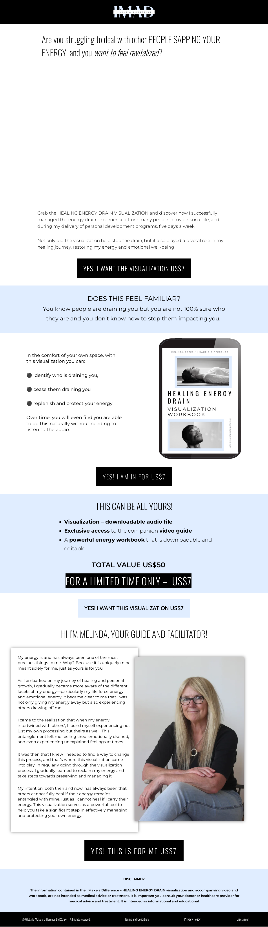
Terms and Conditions (137, 919)
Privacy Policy (192, 919)
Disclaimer (243, 919)
